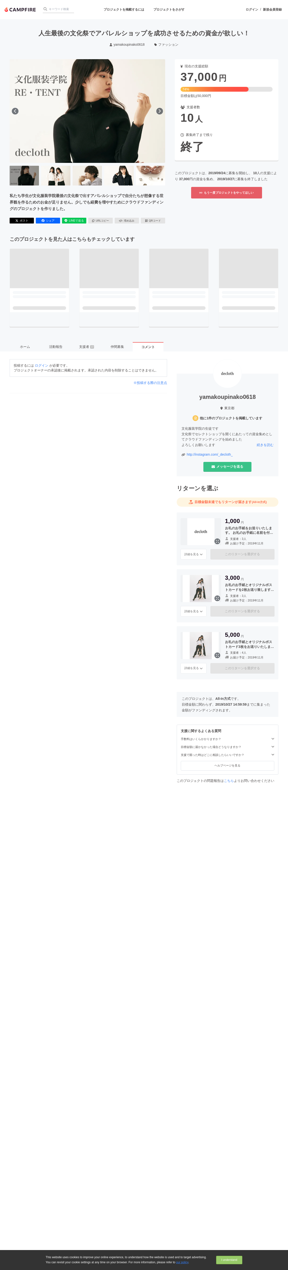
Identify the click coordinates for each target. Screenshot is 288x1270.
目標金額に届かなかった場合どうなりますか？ (227, 747)
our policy (182, 1262)
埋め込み (126, 220)
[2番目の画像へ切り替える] (55, 175)
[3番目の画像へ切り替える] (87, 175)
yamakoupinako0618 (127, 44)
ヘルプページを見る (227, 765)
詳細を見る (193, 554)
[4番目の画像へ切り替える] (118, 175)
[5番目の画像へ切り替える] (150, 175)
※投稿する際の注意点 (150, 383)
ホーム (25, 347)
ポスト (21, 220)
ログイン (252, 9)
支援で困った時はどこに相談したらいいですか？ (227, 755)
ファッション (166, 44)
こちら (229, 781)
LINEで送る (74, 220)
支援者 (86, 347)
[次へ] (159, 111)
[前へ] (15, 111)
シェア (48, 220)
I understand (229, 1260)
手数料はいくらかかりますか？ (227, 739)
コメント (148, 347)
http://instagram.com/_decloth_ (210, 454)
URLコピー (100, 220)
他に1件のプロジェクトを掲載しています (231, 418)
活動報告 (56, 347)
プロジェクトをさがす (169, 9)
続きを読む (265, 445)
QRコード (153, 220)
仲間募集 (117, 347)
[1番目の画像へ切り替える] (24, 175)
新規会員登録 (272, 9)
